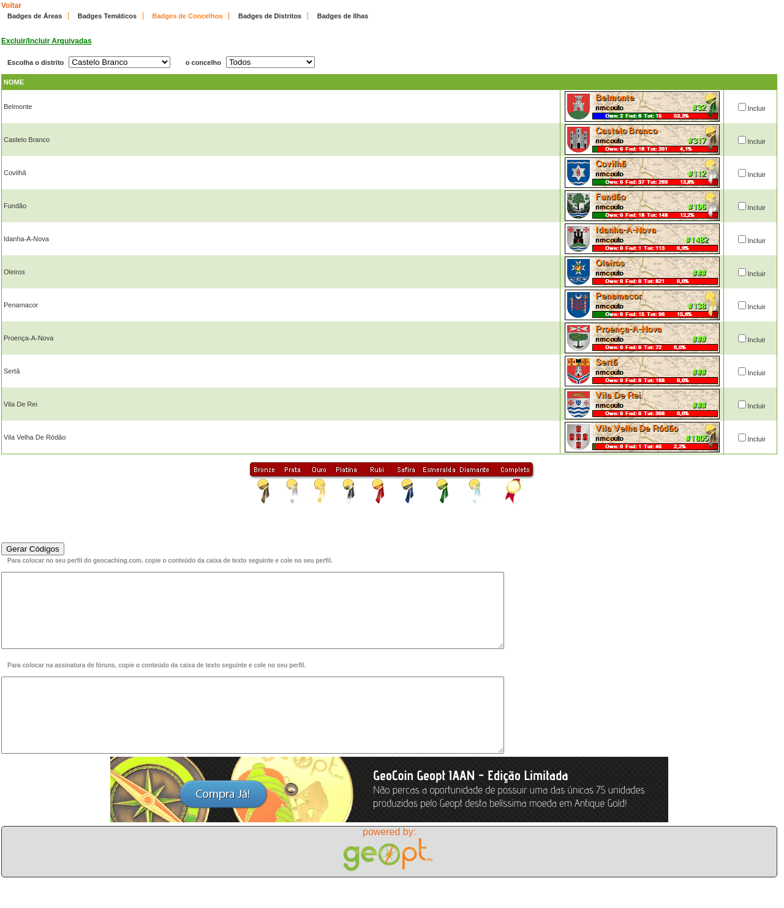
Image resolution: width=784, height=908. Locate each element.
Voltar (11, 5)
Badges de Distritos (269, 16)
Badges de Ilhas (343, 16)
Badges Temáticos (107, 16)
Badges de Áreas (34, 16)
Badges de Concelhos (188, 16)
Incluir (757, 108)
